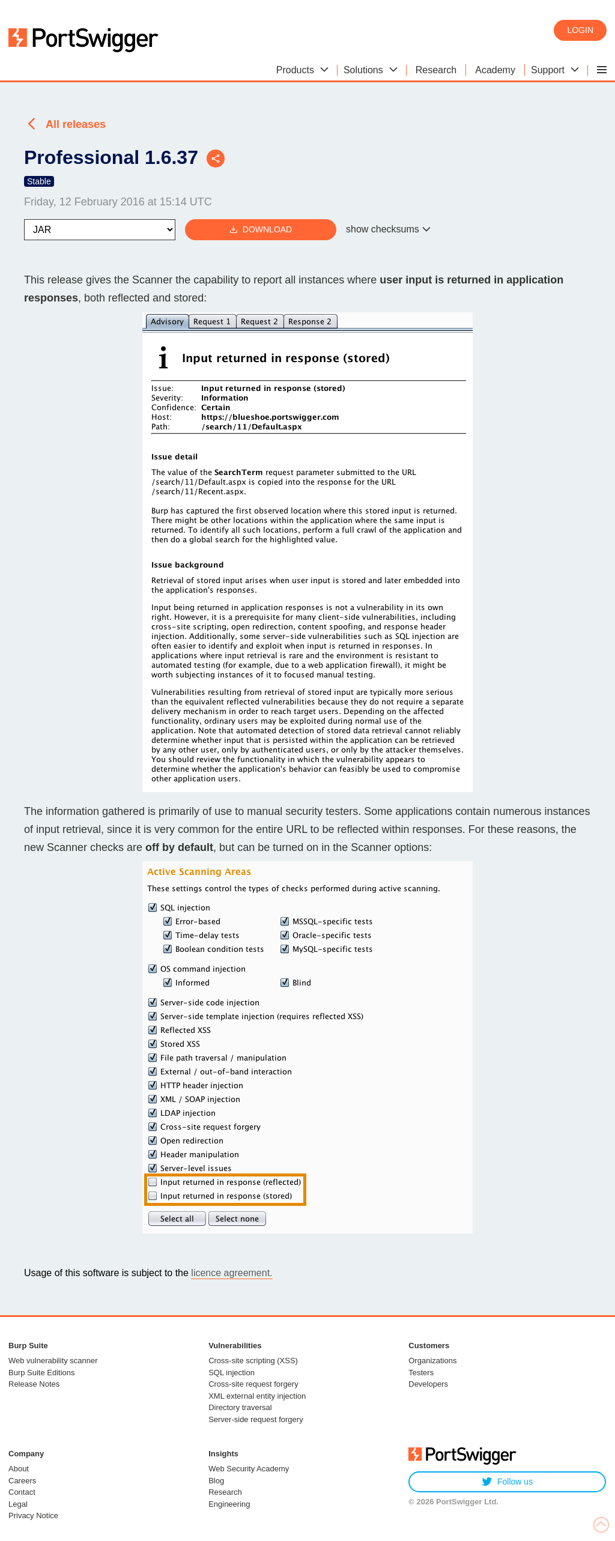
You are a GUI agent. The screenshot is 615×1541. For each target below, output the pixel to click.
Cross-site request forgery (253, 1383)
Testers (421, 1372)
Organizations (432, 1360)
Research (225, 1492)
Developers (428, 1383)
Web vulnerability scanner (53, 1360)
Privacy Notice (33, 1515)
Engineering (229, 1504)
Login (580, 30)
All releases (76, 124)
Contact (21, 1492)
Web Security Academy (248, 1468)
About (18, 1468)
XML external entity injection (257, 1395)
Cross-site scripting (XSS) (253, 1360)
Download (260, 229)
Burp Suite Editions (41, 1372)
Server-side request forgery (255, 1419)
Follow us (507, 1481)
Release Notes (33, 1383)
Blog (216, 1480)
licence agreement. (231, 1273)
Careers (22, 1480)
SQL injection (231, 1372)
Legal (18, 1504)
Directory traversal (239, 1407)
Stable (39, 181)
